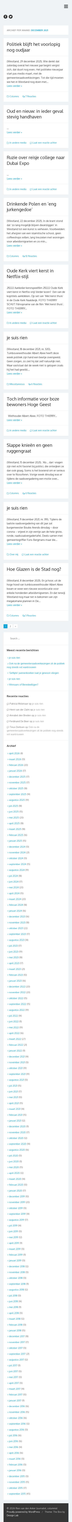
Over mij (14, 554)
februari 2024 (16, 904)
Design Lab (12, 1515)
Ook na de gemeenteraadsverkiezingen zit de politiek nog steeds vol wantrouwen (35, 731)
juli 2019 (13, 1225)
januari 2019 (15, 1260)
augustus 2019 (16, 1219)
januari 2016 (15, 1470)
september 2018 (17, 1284)
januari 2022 (15, 1050)
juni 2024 (14, 881)
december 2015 (17, 1476)
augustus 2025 (17, 800)
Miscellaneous (17, 384)
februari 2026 (16, 765)
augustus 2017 (16, 1359)
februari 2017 (15, 1394)
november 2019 (17, 1202)
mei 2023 (14, 957)
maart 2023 (15, 969)
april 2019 (14, 1243)
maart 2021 (15, 1109)
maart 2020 (15, 1179)
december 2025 (17, 776)
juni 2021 (13, 1091)
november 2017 (17, 1342)
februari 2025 (16, 835)
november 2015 (17, 1482)
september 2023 (17, 934)
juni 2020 (14, 1161)
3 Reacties (29, 615)
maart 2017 (15, 1388)
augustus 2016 (16, 1429)
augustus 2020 (17, 1149)
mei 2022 (14, 1027)
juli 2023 (13, 945)
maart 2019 (15, 1249)
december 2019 (17, 1196)
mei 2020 (14, 1167)
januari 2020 (15, 1190)
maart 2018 (15, 1318)
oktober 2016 (16, 1418)
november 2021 (17, 1062)
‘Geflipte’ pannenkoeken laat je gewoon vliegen (34, 673)
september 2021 (17, 1074)
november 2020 (17, 1132)
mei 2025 (14, 817)
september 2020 (17, 1144)
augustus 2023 (17, 940)
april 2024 (14, 893)
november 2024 (17, 852)
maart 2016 (15, 1458)
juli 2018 (13, 1295)
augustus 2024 (17, 870)
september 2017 (17, 1354)
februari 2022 (16, 1045)
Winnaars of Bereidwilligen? (23, 684)
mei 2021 (13, 1097)
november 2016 (17, 1412)
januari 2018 (15, 1330)
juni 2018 (13, 1301)
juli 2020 (13, 1155)
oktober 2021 (16, 1068)
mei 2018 (13, 1307)
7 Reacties (29, 96)
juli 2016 (13, 1435)
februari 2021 (15, 1115)
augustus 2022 (17, 1010)
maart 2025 (15, 829)
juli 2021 (13, 1085)
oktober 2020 (16, 1138)
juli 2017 (13, 1365)
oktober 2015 (16, 1488)
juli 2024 (13, 875)
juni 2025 (14, 811)
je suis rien (17, 337)
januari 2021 (15, 1120)
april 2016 (14, 1453)
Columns (14, 96)
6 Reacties (35, 384)
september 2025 (17, 794)
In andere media (18, 142)
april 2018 (14, 1313)
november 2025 (17, 782)
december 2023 (17, 916)
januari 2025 (15, 840)
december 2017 (17, 1336)
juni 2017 (13, 1371)
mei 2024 (14, 887)
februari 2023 (16, 974)
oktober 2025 (16, 788)
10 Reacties (29, 256)
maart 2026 (15, 759)
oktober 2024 (16, 858)
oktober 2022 (16, 998)
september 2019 (17, 1214)
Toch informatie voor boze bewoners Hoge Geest (33, 401)
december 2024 (17, 846)
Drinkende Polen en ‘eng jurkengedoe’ (31, 206)
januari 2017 (15, 1400)
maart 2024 (15, 899)
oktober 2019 (16, 1208)
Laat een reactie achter (43, 142)
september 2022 (17, 1004)
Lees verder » (14, 85)
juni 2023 (13, 951)
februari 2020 (16, 1184)
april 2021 (14, 1103)
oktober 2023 (16, 928)
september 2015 (17, 1493)
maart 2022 (15, 1039)
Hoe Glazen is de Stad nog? (34, 569)
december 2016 (17, 1406)
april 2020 (14, 1173)
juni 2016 (13, 1441)
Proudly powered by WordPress (23, 1511)
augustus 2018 (16, 1289)
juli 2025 (13, 805)
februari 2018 (15, 1324)
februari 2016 (16, 1464)
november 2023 (17, 922)
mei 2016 (13, 1447)
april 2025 (14, 823)
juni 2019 (13, 1231)
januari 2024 (15, 910)
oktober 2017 (16, 1348)
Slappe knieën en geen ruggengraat (29, 448)
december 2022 (17, 986)
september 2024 (17, 864)
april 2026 (14, 753)
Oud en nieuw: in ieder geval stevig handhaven (35, 114)
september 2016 (17, 1423)
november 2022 (17, 992)
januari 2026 (15, 770)
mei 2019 (13, 1237)
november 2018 (17, 1272)
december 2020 (17, 1126)
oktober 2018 (16, 1278)
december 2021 (17, 1056)
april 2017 (14, 1383)
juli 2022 (13, 1015)
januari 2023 (15, 980)
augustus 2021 (16, 1079)
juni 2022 (14, 1021)
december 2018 (17, 1266)
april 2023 (14, 963)
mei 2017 (13, 1377)
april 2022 (14, 1033)
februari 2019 (16, 1254)
